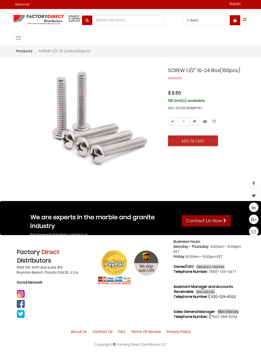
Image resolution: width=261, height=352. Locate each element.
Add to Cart (193, 140)
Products (24, 51)
